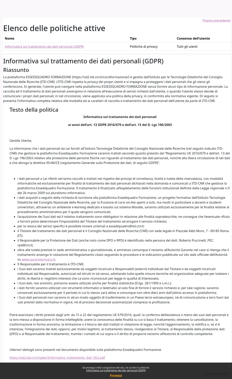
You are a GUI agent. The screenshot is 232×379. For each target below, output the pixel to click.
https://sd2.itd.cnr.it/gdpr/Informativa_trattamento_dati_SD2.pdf (57, 357)
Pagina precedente (216, 20)
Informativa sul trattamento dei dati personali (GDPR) (116, 370)
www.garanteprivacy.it (38, 259)
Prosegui (116, 375)
